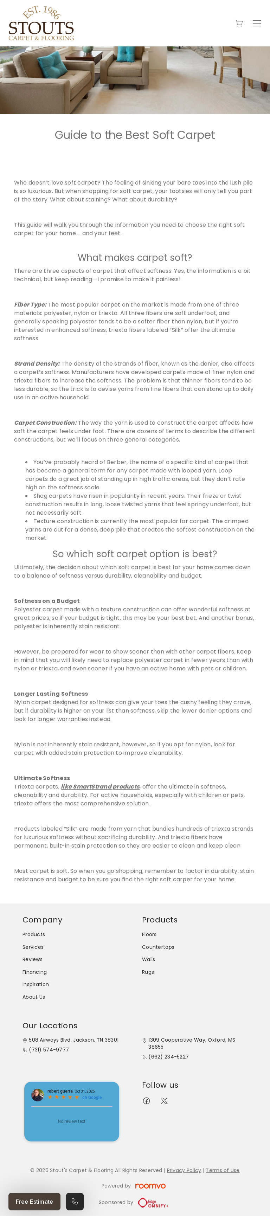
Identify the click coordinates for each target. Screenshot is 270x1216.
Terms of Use (222, 1170)
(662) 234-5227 (168, 1057)
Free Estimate (34, 1201)
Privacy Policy (184, 1170)
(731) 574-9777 (49, 1050)
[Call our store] (75, 1201)
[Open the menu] (257, 23)
